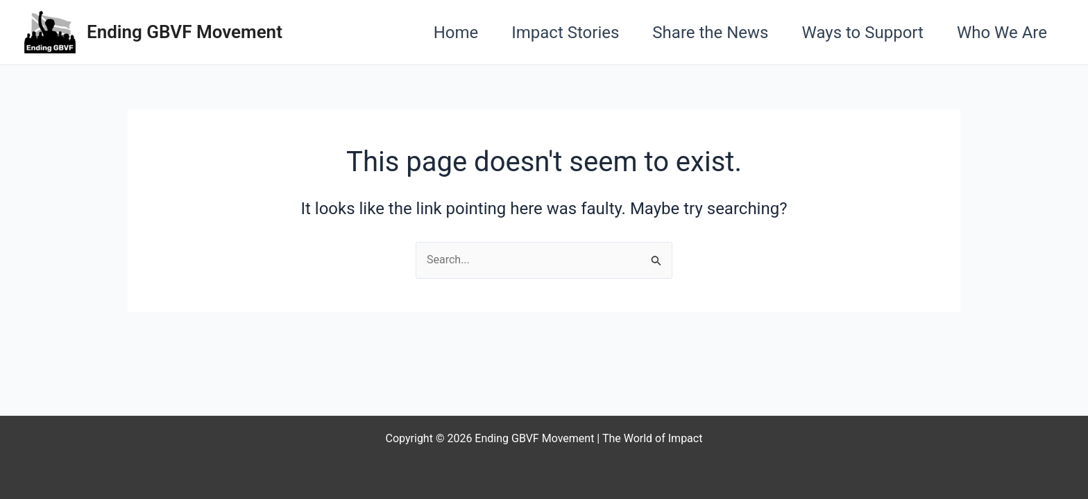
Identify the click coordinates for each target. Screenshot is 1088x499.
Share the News (710, 32)
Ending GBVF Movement (184, 31)
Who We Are (1002, 32)
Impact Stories (565, 32)
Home (456, 32)
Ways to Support (863, 32)
